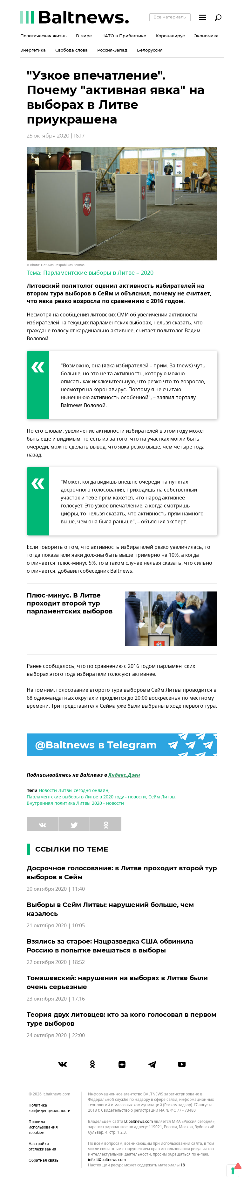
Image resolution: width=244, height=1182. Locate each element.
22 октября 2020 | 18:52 (56, 962)
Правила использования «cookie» (43, 1127)
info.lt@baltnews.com (107, 1160)
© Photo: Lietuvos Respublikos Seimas (56, 265)
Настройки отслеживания (42, 1146)
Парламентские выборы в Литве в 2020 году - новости (86, 797)
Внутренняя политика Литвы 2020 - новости (75, 803)
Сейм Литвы (161, 797)
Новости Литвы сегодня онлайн (73, 790)
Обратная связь (43, 1160)
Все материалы (169, 16)
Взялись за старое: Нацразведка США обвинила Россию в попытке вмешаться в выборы (110, 946)
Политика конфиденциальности (50, 1108)
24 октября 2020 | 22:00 (56, 1035)
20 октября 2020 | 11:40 (56, 889)
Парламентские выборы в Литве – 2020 (98, 273)
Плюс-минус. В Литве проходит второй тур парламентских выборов (69, 603)
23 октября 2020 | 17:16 (56, 999)
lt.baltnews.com (138, 1121)
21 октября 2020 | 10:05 (56, 926)
